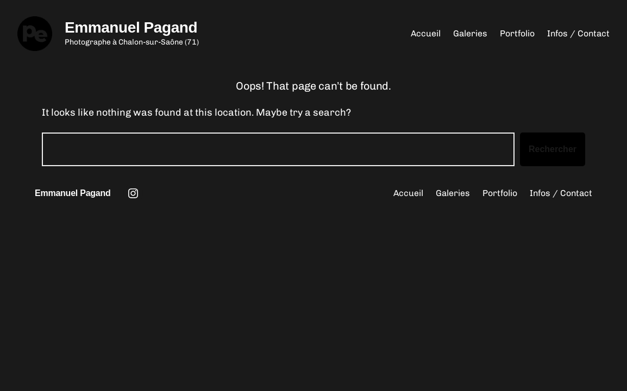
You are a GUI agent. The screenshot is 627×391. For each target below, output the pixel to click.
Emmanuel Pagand (131, 27)
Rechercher (552, 149)
